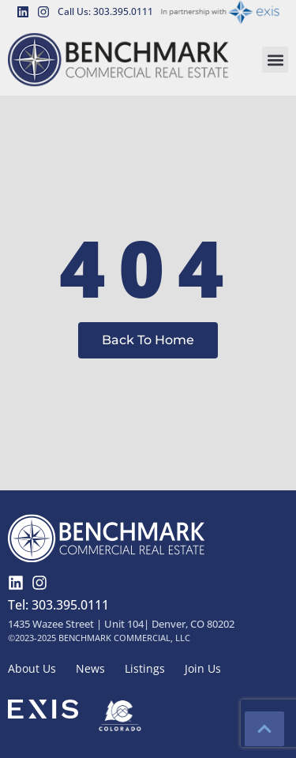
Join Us (203, 668)
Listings (145, 668)
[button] (275, 60)
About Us (32, 668)
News (90, 668)
